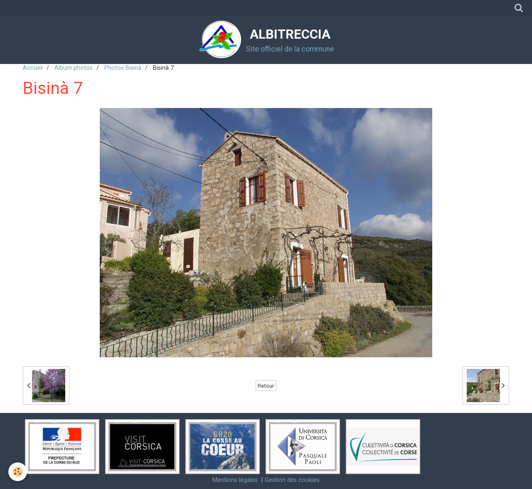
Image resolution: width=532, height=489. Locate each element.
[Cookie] (17, 471)
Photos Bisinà (122, 67)
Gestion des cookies (292, 480)
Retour (266, 385)
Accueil (33, 67)
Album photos (73, 67)
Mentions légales (235, 480)
